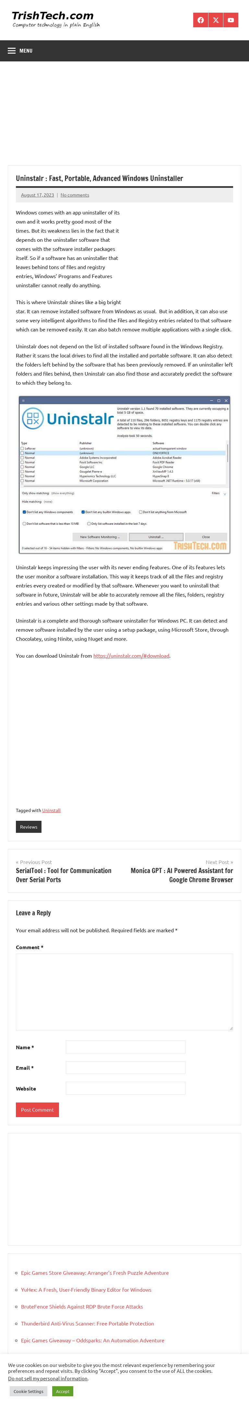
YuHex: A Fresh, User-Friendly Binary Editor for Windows (86, 1289)
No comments (75, 195)
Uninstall (51, 810)
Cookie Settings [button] (28, 1391)
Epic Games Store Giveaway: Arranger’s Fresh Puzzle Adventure (95, 1272)
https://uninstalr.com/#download (131, 655)
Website (26, 1088)
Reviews (28, 827)
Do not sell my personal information (48, 1378)
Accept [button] (62, 1391)
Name (25, 1047)
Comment (29, 947)
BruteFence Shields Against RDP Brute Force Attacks (82, 1306)
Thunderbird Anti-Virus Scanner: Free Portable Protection (87, 1323)
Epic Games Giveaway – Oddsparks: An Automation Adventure (92, 1340)
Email (25, 1067)
